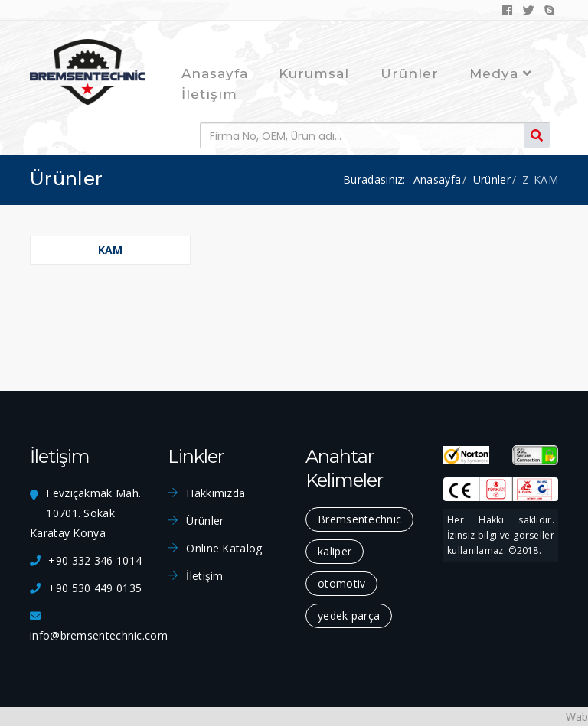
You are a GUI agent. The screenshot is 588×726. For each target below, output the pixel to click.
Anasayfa (214, 73)
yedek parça (349, 615)
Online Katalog (224, 548)
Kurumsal (314, 73)
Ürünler (410, 73)
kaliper (334, 551)
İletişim (209, 94)
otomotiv (341, 583)
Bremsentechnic (359, 519)
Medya (500, 73)
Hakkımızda (215, 493)
